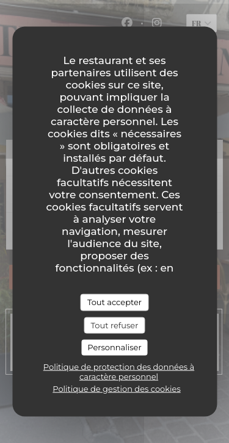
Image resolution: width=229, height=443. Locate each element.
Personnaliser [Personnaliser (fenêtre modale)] (114, 347)
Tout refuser (115, 325)
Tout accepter (114, 302)
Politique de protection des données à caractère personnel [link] (118, 371)
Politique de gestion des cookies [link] (116, 388)
